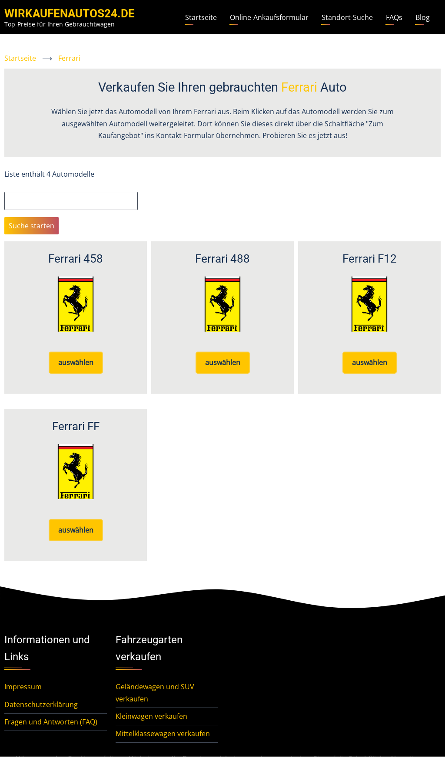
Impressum (23, 686)
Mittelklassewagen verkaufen (163, 733)
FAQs (394, 17)
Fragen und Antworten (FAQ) (50, 722)
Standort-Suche (347, 17)
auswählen (75, 362)
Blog (422, 17)
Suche (14, 186)
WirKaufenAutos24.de (69, 13)
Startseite (201, 17)
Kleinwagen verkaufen (151, 716)
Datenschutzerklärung (41, 704)
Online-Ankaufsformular (269, 17)
